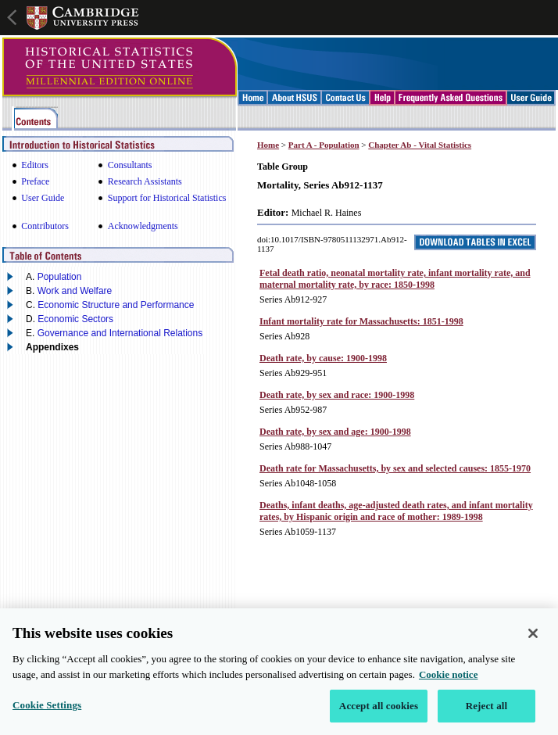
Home (268, 144)
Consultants (130, 165)
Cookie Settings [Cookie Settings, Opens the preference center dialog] (47, 710)
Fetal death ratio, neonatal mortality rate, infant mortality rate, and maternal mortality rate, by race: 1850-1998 (395, 278)
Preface (35, 181)
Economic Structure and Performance (116, 304)
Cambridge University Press (83, 18)
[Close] (533, 639)
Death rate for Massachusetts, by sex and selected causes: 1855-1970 (395, 468)
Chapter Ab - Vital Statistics (419, 144)
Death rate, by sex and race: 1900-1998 (336, 394)
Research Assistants (145, 181)
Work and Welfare (75, 290)
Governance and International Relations (120, 333)
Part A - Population (323, 144)
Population (60, 276)
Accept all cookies (378, 711)
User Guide (42, 197)
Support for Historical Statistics (167, 197)
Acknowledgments (143, 225)
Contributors (45, 225)
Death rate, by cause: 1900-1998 (323, 358)
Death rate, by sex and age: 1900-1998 (335, 431)
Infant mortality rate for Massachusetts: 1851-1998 (361, 321)
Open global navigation (13, 15)
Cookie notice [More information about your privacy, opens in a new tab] (448, 679)
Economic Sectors (75, 319)
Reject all (487, 711)
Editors (34, 165)
